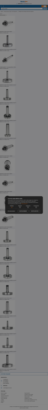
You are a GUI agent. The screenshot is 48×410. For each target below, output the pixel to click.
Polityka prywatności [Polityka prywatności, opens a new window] (24, 203)
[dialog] (24, 205)
